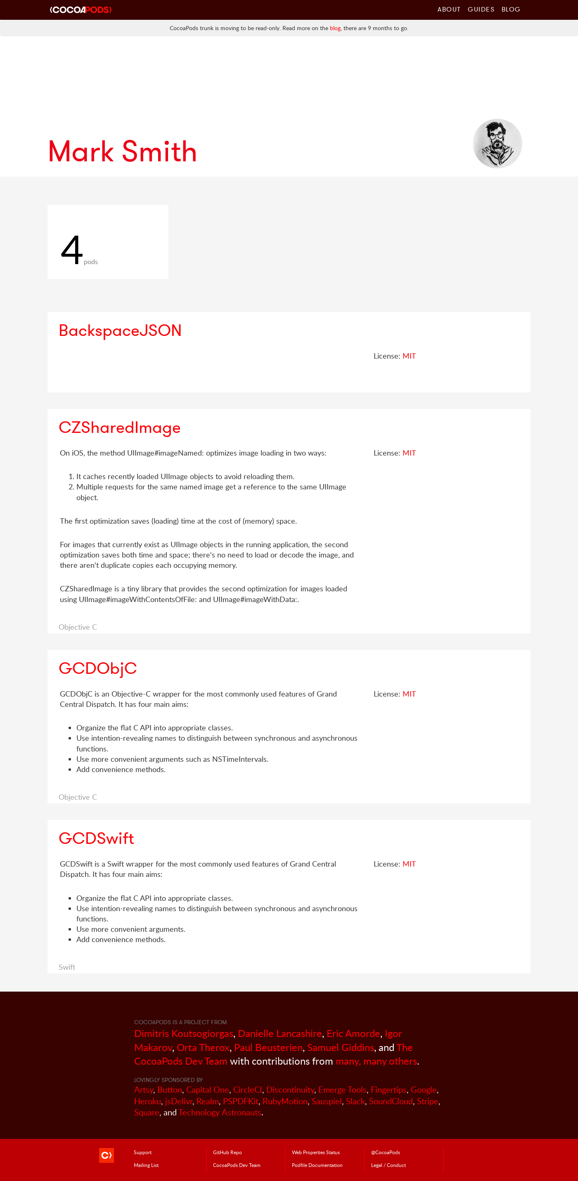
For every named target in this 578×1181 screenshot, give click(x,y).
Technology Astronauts (219, 1112)
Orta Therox (203, 1047)
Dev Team (237, 1165)
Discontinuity (290, 1089)
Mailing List (146, 1165)
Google (424, 1089)
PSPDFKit (240, 1101)
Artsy (143, 1089)
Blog (511, 9)
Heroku (147, 1101)
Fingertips (389, 1089)
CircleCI (247, 1089)
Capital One (207, 1089)
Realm (208, 1101)
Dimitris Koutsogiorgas (183, 1033)
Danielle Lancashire (280, 1033)
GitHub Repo (227, 1152)
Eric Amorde (353, 1033)
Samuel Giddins (340, 1047)
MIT (409, 356)
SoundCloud (391, 1101)
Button (169, 1089)
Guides (481, 9)
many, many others (376, 1061)
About (449, 9)
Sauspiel (327, 1101)
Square (146, 1112)
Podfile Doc (317, 1165)
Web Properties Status (316, 1152)
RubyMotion (285, 1101)
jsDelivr (178, 1101)
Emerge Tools (342, 1089)
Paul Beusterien (268, 1047)
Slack (355, 1101)
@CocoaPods (385, 1152)
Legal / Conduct (388, 1165)
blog (335, 28)
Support (143, 1152)
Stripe (427, 1101)
